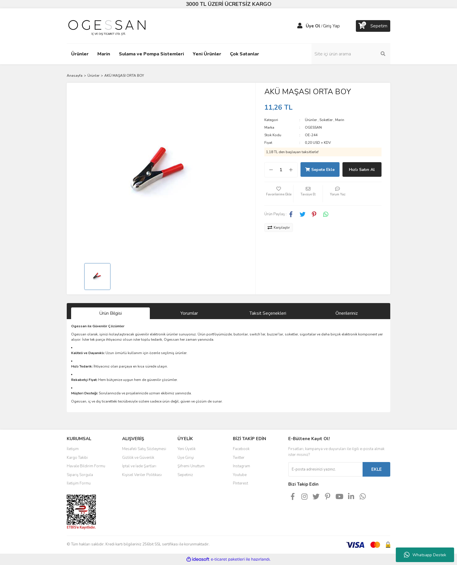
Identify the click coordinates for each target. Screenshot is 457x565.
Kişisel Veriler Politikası (142, 474)
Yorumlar (189, 313)
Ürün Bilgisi (110, 313)
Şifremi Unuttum (191, 466)
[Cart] (373, 26)
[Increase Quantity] (294, 169)
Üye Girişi (185, 457)
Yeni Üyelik (186, 449)
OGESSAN (313, 127)
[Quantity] (281, 169)
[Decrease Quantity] (268, 169)
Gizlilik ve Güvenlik (138, 457)
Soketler (326, 120)
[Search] (351, 54)
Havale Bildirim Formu (86, 466)
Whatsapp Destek (425, 555)
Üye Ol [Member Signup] (313, 26)
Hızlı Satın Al (362, 169)
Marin (339, 120)
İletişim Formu (79, 483)
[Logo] (107, 25)
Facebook (241, 449)
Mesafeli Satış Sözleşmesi (144, 449)
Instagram (241, 466)
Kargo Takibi (77, 457)
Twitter (239, 457)
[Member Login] (300, 26)
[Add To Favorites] (278, 193)
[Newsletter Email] (325, 469)
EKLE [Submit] (376, 469)
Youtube (240, 474)
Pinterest (240, 483)
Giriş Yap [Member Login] (331, 26)
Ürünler (311, 120)
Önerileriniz (346, 313)
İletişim (73, 449)
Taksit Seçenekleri (267, 313)
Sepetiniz (185, 474)
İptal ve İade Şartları (139, 466)
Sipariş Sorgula (80, 474)
